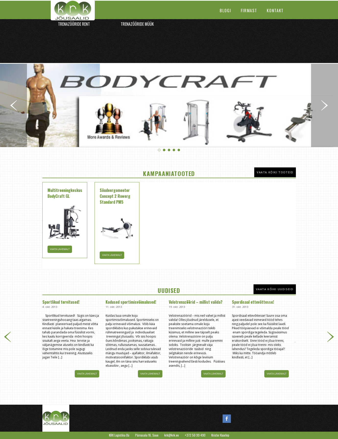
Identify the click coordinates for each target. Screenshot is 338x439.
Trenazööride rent (74, 24)
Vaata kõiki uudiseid (274, 289)
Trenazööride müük (137, 24)
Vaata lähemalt (87, 373)
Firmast (249, 10)
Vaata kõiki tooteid (275, 172)
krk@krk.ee (171, 435)
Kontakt (275, 10)
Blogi (225, 10)
